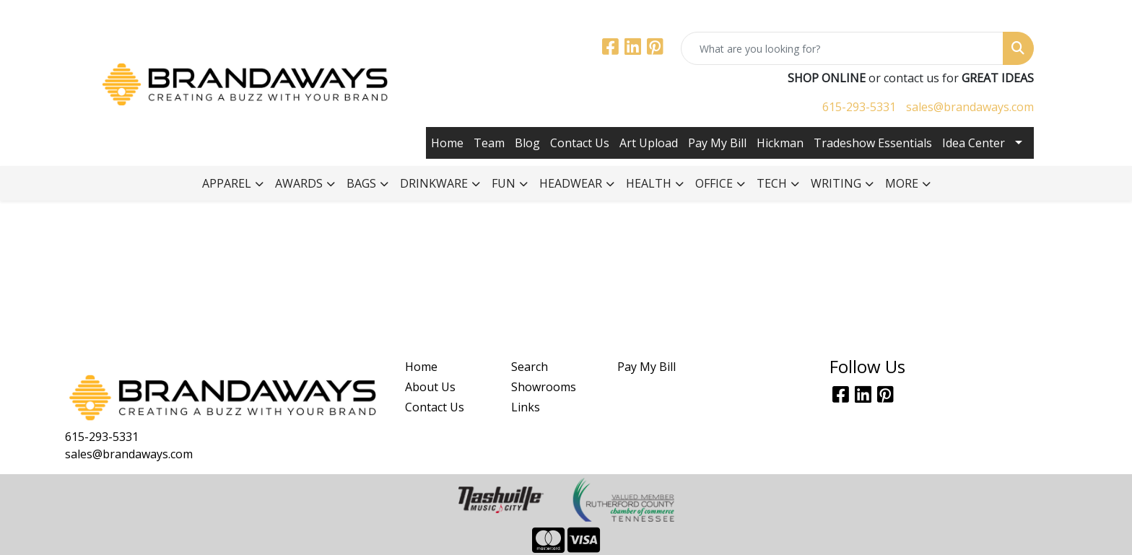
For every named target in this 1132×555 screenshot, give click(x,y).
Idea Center (973, 143)
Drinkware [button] (434, 183)
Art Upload (648, 143)
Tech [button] (772, 183)
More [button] (901, 183)
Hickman (780, 143)
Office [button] (714, 183)
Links (525, 407)
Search (529, 367)
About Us (430, 387)
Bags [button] (361, 183)
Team (489, 143)
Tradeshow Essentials (873, 143)
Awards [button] (299, 183)
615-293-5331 (859, 107)
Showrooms (543, 387)
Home (447, 143)
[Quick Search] (842, 48)
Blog (527, 143)
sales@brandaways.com (970, 107)
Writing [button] (836, 183)
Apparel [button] (226, 183)
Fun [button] (503, 183)
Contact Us (579, 143)
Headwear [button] (570, 183)
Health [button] (648, 183)
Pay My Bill (717, 143)
